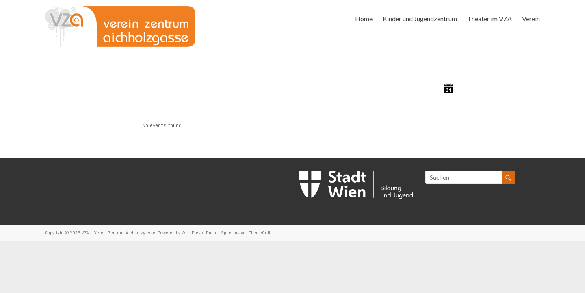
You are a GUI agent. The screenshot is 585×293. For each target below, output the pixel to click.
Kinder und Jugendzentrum (420, 18)
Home (364, 18)
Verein (531, 18)
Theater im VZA (489, 18)
